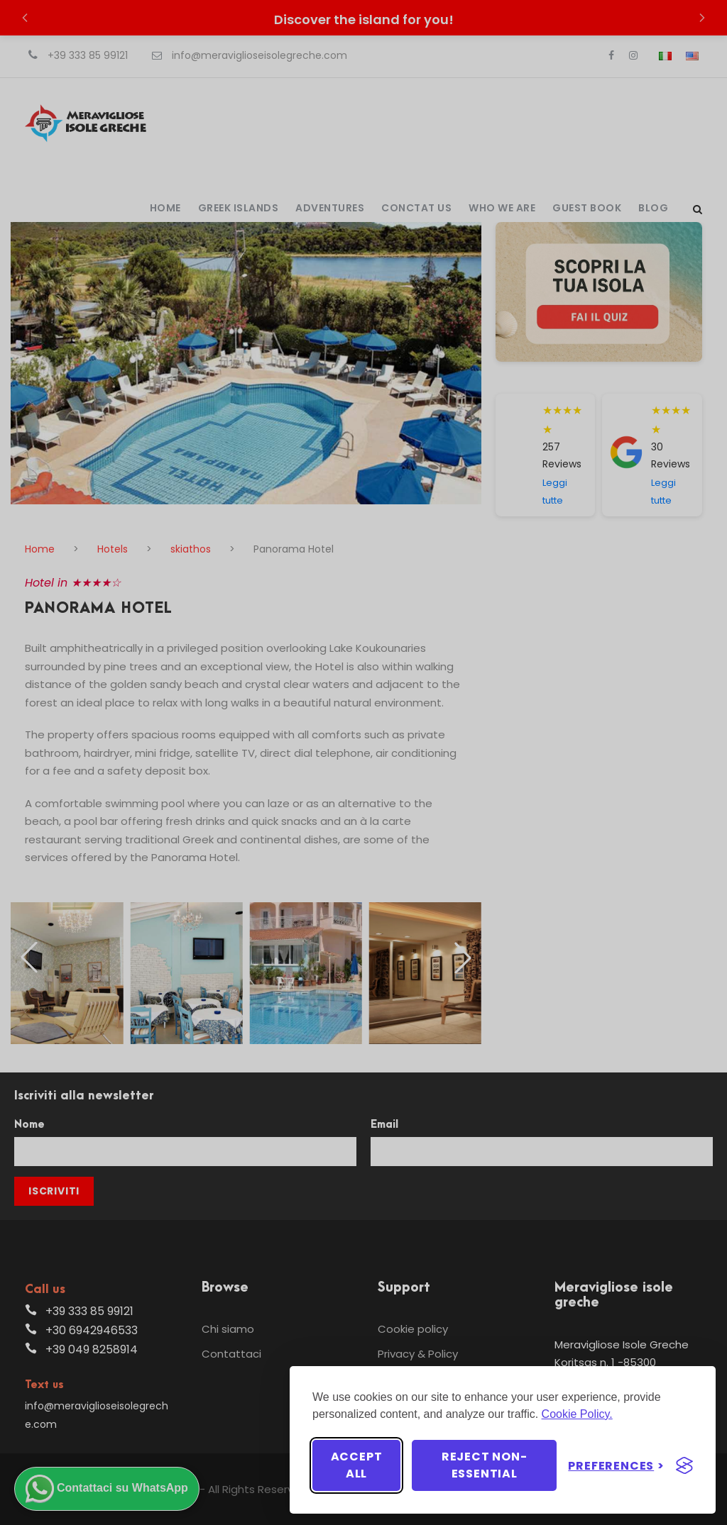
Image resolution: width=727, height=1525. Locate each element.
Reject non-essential (485, 1465)
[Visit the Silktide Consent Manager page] (684, 1465)
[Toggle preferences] (616, 1466)
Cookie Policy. (577, 1414)
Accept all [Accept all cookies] (357, 1465)
